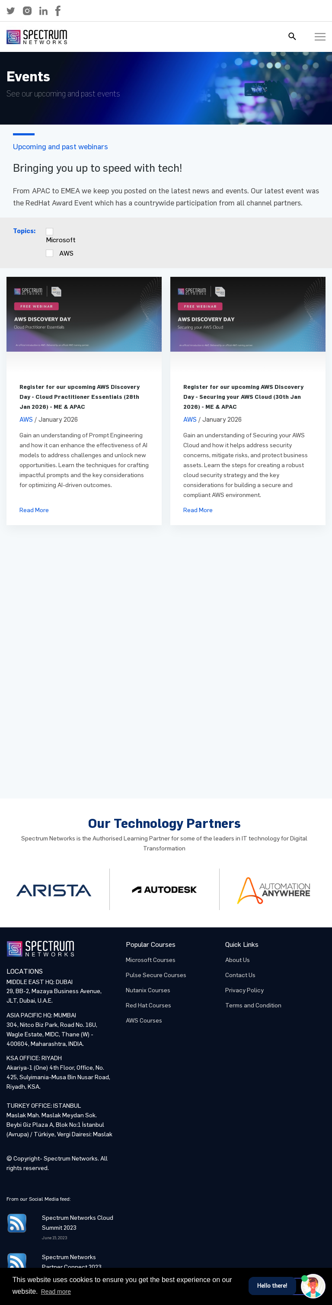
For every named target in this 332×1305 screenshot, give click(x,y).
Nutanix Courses (148, 990)
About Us (237, 960)
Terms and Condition (253, 1005)
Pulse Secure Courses (156, 975)
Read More (34, 510)
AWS (66, 253)
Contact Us (240, 975)
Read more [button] (56, 1291)
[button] (10, 10)
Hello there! (272, 1285)
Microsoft (61, 240)
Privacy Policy (244, 990)
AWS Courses (144, 1020)
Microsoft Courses (151, 960)
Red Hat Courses (148, 1005)
